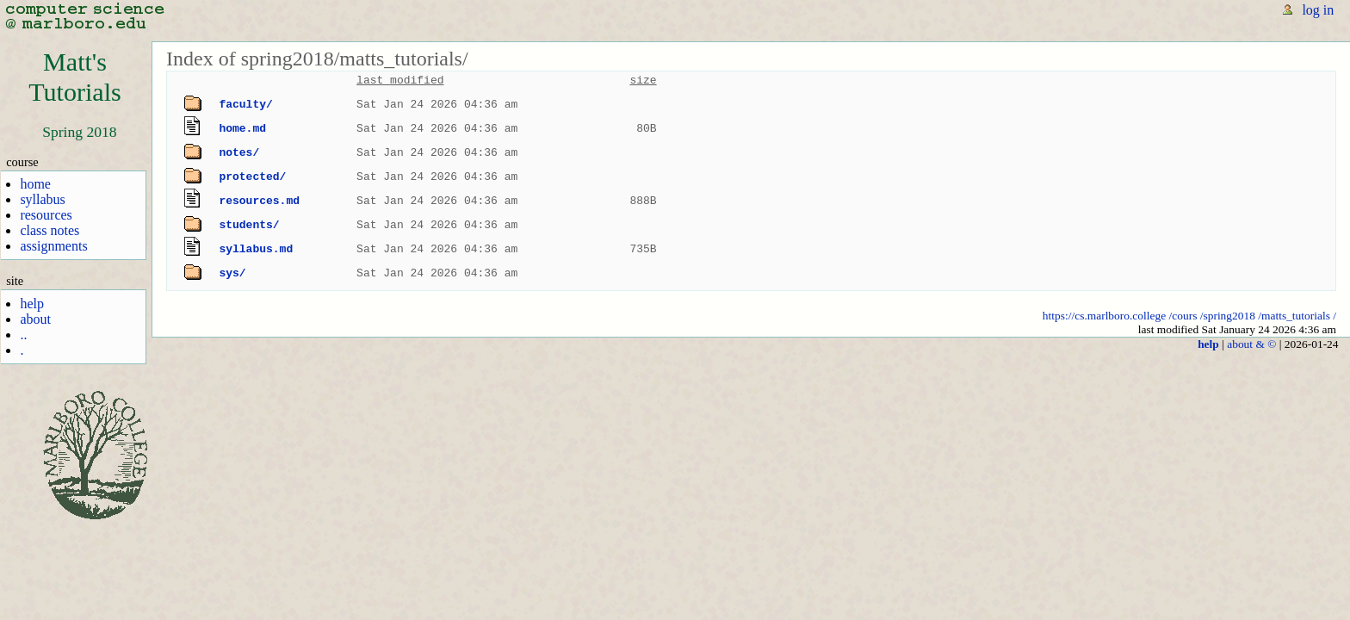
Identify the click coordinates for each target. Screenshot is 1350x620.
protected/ (252, 176)
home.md (242, 128)
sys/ (232, 273)
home (35, 184)
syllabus (42, 199)
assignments (53, 246)
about (35, 319)
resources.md (259, 200)
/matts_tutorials (1294, 315)
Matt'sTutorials (74, 77)
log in (1318, 10)
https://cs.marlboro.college (1104, 315)
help (32, 303)
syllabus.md (256, 249)
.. (23, 334)
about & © (1251, 344)
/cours (1183, 315)
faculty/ (245, 104)
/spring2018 (1227, 315)
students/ (249, 224)
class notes (49, 230)
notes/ (239, 152)
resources (45, 215)
